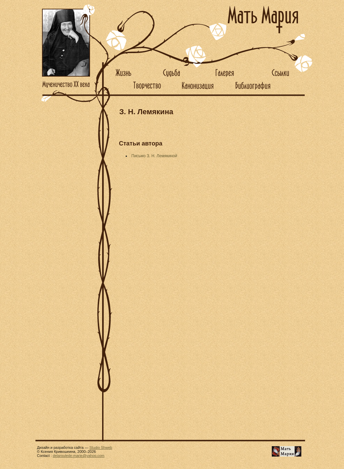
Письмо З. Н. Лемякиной (154, 156)
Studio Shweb (100, 447)
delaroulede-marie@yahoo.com (78, 456)
